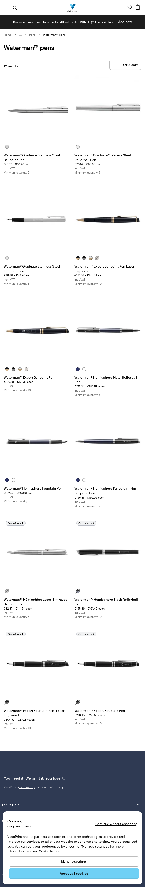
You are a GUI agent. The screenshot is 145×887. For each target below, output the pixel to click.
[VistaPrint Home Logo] (72, 7)
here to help (27, 787)
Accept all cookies (74, 873)
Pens (32, 34)
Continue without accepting (116, 824)
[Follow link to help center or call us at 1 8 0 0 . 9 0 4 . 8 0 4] (123, 7)
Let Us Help (71, 804)
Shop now (124, 22)
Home (8, 34)
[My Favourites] (129, 7)
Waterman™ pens (54, 34)
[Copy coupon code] (92, 22)
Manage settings (74, 861)
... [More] (20, 34)
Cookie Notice (49, 851)
